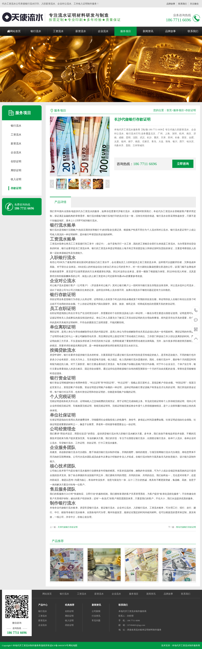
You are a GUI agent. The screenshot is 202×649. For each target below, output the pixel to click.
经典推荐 (69, 605)
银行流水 (36, 31)
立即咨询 (183, 163)
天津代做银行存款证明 (68, 527)
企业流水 (103, 31)
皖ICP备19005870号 (59, 645)
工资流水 (58, 31)
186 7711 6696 (196, 310)
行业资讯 (96, 616)
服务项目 (125, 31)
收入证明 (16, 179)
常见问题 (96, 620)
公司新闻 (96, 611)
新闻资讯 (148, 31)
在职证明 (16, 161)
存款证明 (16, 188)
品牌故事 (171, 3)
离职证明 (16, 170)
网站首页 (15, 31)
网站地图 (73, 645)
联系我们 (182, 3)
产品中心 (43, 605)
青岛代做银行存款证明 (186, 527)
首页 (169, 110)
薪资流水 (80, 31)
